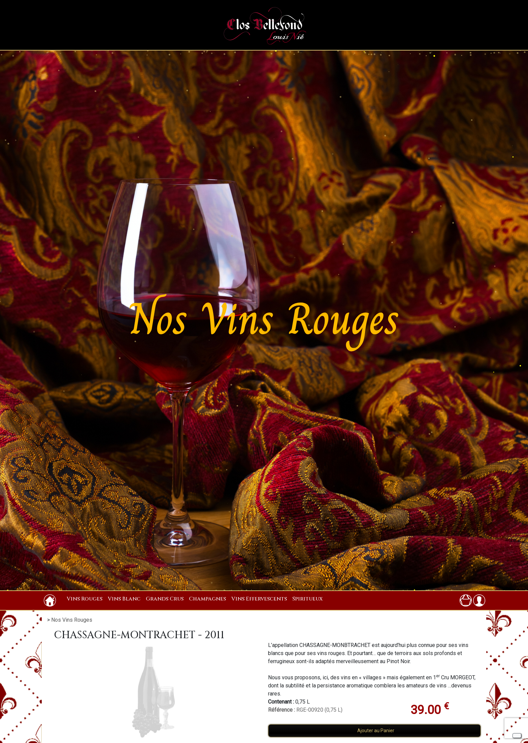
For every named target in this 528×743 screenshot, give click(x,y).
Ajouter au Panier (375, 730)
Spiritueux (307, 598)
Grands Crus (165, 598)
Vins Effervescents (259, 598)
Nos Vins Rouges (71, 620)
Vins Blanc (124, 598)
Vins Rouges (84, 598)
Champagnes (207, 598)
